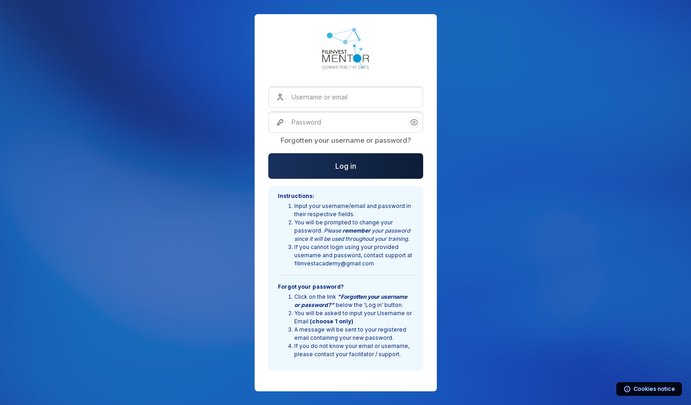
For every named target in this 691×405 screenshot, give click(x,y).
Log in (345, 166)
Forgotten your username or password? (346, 140)
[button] (414, 122)
